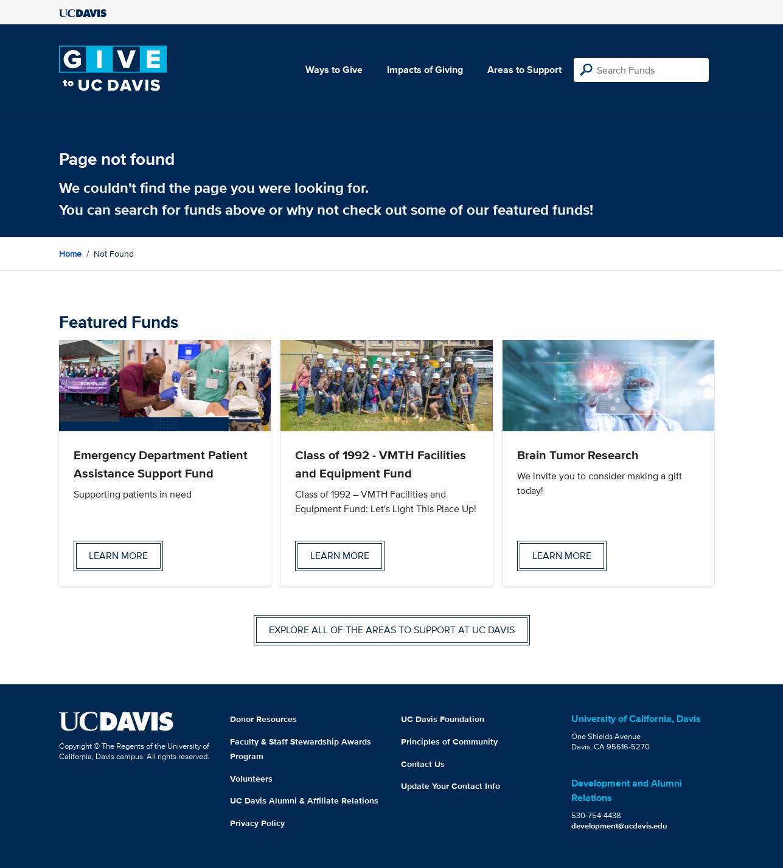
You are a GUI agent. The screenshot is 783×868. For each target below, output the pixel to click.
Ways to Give (334, 70)
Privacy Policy (257, 823)
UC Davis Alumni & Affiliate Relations (304, 800)
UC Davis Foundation (442, 719)
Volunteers (251, 779)
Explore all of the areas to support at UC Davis (392, 630)
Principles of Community (449, 741)
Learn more (118, 556)
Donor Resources (263, 719)
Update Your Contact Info (450, 786)
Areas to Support (524, 70)
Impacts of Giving (425, 70)
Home (70, 254)
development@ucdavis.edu (619, 826)
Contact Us (423, 764)
